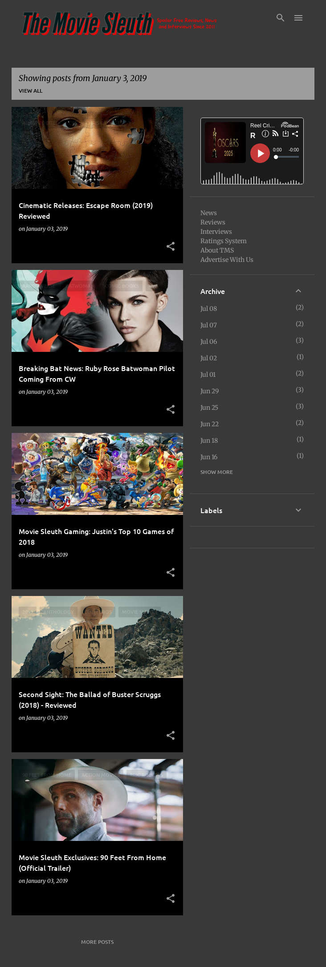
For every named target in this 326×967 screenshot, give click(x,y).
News (208, 213)
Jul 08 (208, 309)
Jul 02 (208, 358)
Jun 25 (209, 408)
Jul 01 (208, 375)
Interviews (216, 232)
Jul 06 (208, 342)
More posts (97, 942)
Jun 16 (208, 457)
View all (30, 90)
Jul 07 (208, 325)
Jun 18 (209, 441)
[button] (170, 247)
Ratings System (223, 241)
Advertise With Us (226, 260)
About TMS (217, 250)
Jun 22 (209, 424)
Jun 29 (209, 391)
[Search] (280, 18)
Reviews (212, 222)
